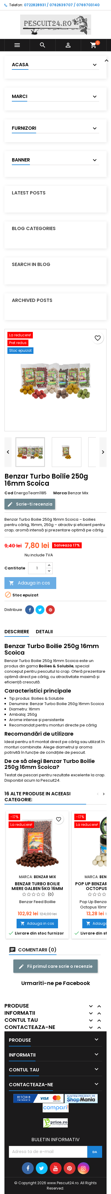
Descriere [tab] (16, 631)
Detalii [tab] (44, 631)
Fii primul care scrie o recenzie (55, 966)
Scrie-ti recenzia (29, 504)
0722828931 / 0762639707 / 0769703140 (61, 4)
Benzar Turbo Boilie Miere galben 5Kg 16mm (37, 886)
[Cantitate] (37, 568)
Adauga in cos (29, 582)
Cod (8, 493)
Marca (60, 493)
